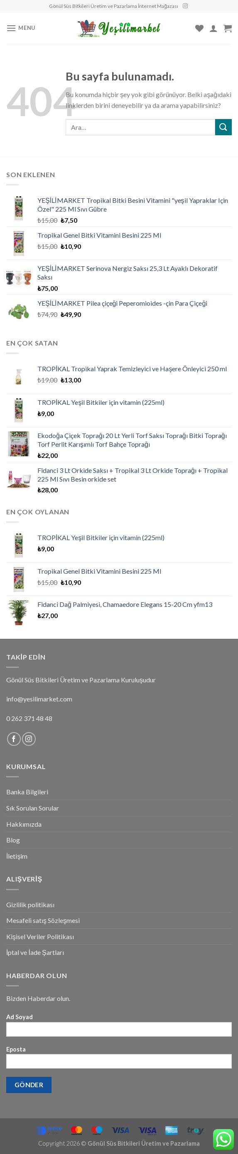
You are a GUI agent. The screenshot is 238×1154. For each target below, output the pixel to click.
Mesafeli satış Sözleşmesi (43, 920)
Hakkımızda (24, 824)
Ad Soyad (119, 1027)
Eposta (119, 1060)
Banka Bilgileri (27, 792)
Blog (13, 840)
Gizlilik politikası (30, 904)
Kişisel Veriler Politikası (40, 936)
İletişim (16, 856)
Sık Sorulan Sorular (32, 808)
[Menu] (20, 28)
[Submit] (223, 127)
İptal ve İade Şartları (35, 952)
